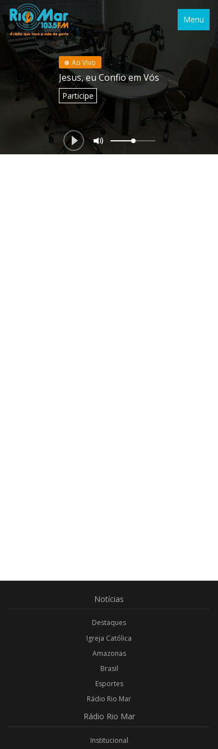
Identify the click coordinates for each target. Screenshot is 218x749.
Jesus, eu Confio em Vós (109, 77)
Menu (193, 19)
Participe (78, 95)
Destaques (109, 622)
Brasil (109, 668)
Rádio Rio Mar (109, 699)
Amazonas (109, 653)
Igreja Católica (109, 638)
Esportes (109, 683)
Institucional (109, 740)
